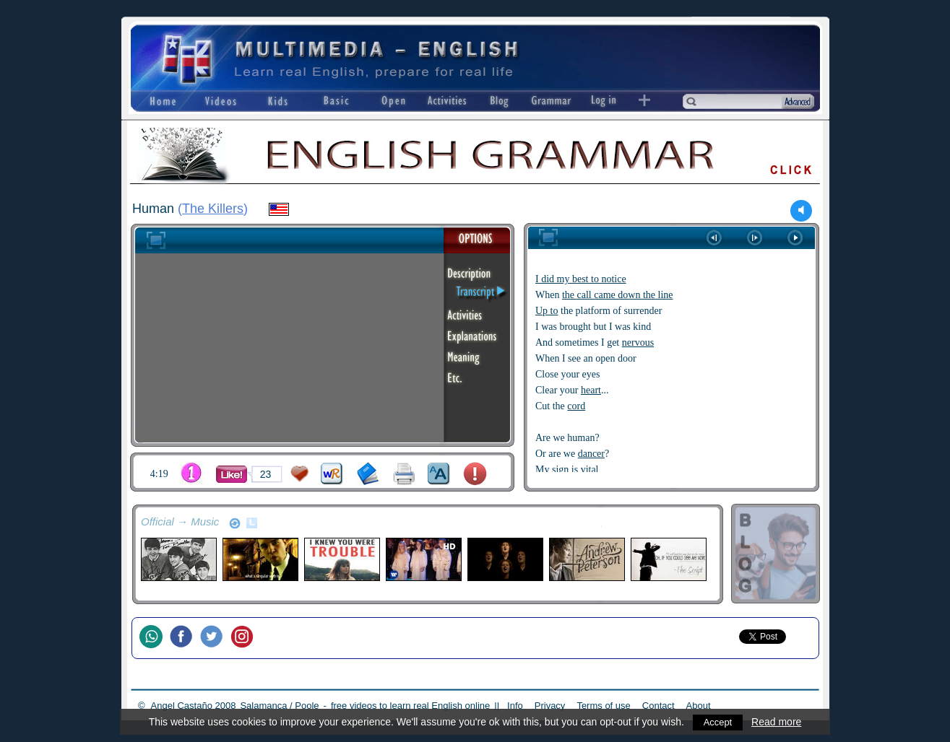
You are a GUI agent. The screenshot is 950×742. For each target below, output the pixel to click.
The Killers (212, 208)
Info (515, 705)
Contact (658, 705)
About (698, 705)
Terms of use (603, 705)
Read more (778, 722)
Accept (717, 722)
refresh (235, 523)
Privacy (550, 705)
